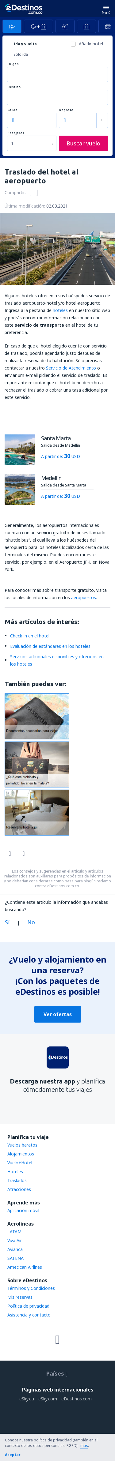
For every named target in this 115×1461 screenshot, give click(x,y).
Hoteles (15, 1171)
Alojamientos (20, 1154)
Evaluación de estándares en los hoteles (50, 646)
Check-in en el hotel (29, 636)
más (84, 1445)
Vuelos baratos (22, 1145)
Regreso (66, 110)
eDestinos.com (76, 1399)
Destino (14, 87)
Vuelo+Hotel (19, 1163)
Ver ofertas (58, 1014)
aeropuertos (83, 597)
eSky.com (47, 1399)
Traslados (17, 1180)
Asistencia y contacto (29, 1315)
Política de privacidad (28, 1306)
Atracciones (19, 1189)
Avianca (15, 1249)
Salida (12, 110)
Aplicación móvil (23, 1210)
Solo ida (20, 54)
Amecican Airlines (24, 1267)
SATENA (15, 1258)
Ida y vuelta (25, 44)
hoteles (60, 310)
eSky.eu (26, 1399)
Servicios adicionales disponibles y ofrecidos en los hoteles (57, 660)
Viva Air (14, 1240)
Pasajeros (15, 133)
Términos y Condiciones (31, 1288)
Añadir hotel (91, 44)
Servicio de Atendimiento (71, 368)
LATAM (14, 1231)
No (31, 922)
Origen (13, 64)
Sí (7, 922)
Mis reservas (20, 1297)
